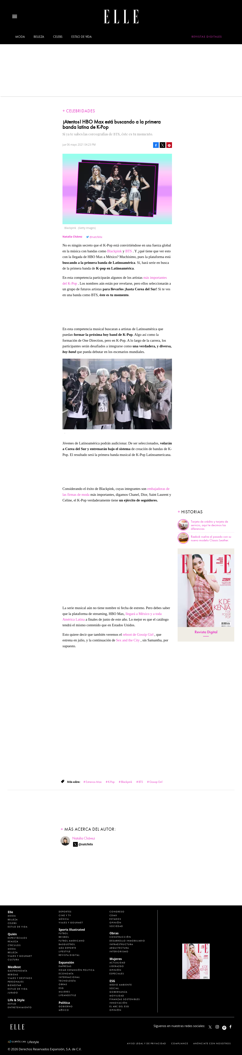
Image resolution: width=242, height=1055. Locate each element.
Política (64, 1003)
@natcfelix (95, 237)
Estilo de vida (81, 37)
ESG (61, 988)
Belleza (39, 37)
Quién (12, 934)
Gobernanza (118, 992)
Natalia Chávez (83, 838)
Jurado (13, 992)
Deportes (65, 911)
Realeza (13, 941)
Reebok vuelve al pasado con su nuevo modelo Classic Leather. (211, 538)
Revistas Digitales (207, 36)
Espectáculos (17, 938)
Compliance (179, 1043)
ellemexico (227, 1026)
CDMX (113, 915)
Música (64, 919)
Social (114, 988)
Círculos (14, 945)
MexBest (14, 967)
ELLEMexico (210, 1027)
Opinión (115, 922)
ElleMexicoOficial (233, 1026)
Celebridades (80, 111)
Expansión (66, 962)
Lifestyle (65, 951)
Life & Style (16, 1000)
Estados (115, 919)
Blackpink (114, 251)
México (64, 1010)
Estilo (12, 1003)
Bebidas (13, 974)
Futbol (63, 933)
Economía (66, 973)
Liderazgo (116, 966)
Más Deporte (67, 948)
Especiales (116, 973)
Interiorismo (119, 951)
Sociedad (116, 926)
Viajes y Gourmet (20, 956)
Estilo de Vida (18, 989)
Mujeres (64, 991)
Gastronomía (17, 970)
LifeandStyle (67, 995)
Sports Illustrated (72, 930)
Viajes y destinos (20, 978)
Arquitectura (119, 948)
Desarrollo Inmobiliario (127, 940)
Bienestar (14, 985)
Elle (10, 912)
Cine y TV (65, 915)
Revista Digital (206, 632)
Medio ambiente (120, 984)
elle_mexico (220, 1026)
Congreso (117, 911)
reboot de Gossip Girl (138, 634)
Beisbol (64, 937)
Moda (20, 37)
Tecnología (67, 980)
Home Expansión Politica (77, 970)
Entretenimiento (20, 1007)
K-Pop (111, 782)
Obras (63, 984)
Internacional (69, 977)
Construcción (120, 937)
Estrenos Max (94, 782)
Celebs (57, 37)
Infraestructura (121, 944)
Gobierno (66, 1006)
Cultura (13, 959)
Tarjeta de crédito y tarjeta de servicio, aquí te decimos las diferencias (209, 525)
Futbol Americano (72, 940)
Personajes (16, 981)
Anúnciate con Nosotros (212, 1043)
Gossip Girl (155, 782)
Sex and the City (128, 640)
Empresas (65, 966)
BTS (128, 251)
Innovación (118, 1003)
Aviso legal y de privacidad (146, 1043)
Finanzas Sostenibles (124, 999)
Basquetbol (67, 944)
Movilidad (116, 995)
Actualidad (117, 962)
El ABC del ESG (119, 1006)
